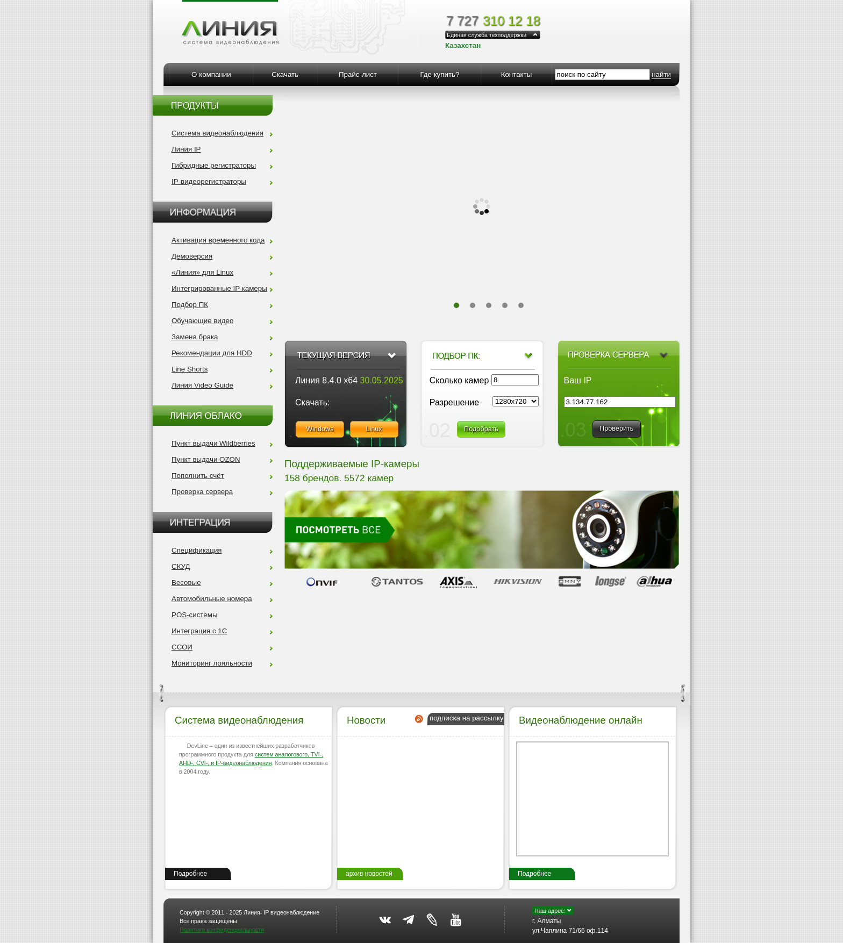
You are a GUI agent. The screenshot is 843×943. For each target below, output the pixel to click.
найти (661, 74)
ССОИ (182, 647)
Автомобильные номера (212, 599)
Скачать (285, 74)
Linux (374, 429)
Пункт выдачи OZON (206, 459)
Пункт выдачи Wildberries (213, 443)
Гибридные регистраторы (214, 165)
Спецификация (197, 550)
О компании (211, 74)
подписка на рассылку (466, 718)
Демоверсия (192, 256)
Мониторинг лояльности (212, 663)
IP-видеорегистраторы (209, 181)
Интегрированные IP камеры (219, 288)
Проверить (616, 428)
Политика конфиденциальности (222, 929)
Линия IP (186, 149)
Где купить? (439, 74)
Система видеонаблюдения (217, 133)
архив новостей (369, 873)
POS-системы (194, 615)
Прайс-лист (358, 74)
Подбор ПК (190, 305)
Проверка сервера (202, 492)
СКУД (181, 566)
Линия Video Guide (202, 385)
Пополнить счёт (198, 475)
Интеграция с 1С (199, 631)
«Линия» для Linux (202, 272)
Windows (319, 429)
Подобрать (481, 429)
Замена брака (195, 337)
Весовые (186, 582)
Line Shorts (190, 369)
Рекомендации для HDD (212, 353)
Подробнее (190, 873)
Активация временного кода (218, 240)
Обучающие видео (202, 321)
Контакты (516, 74)
